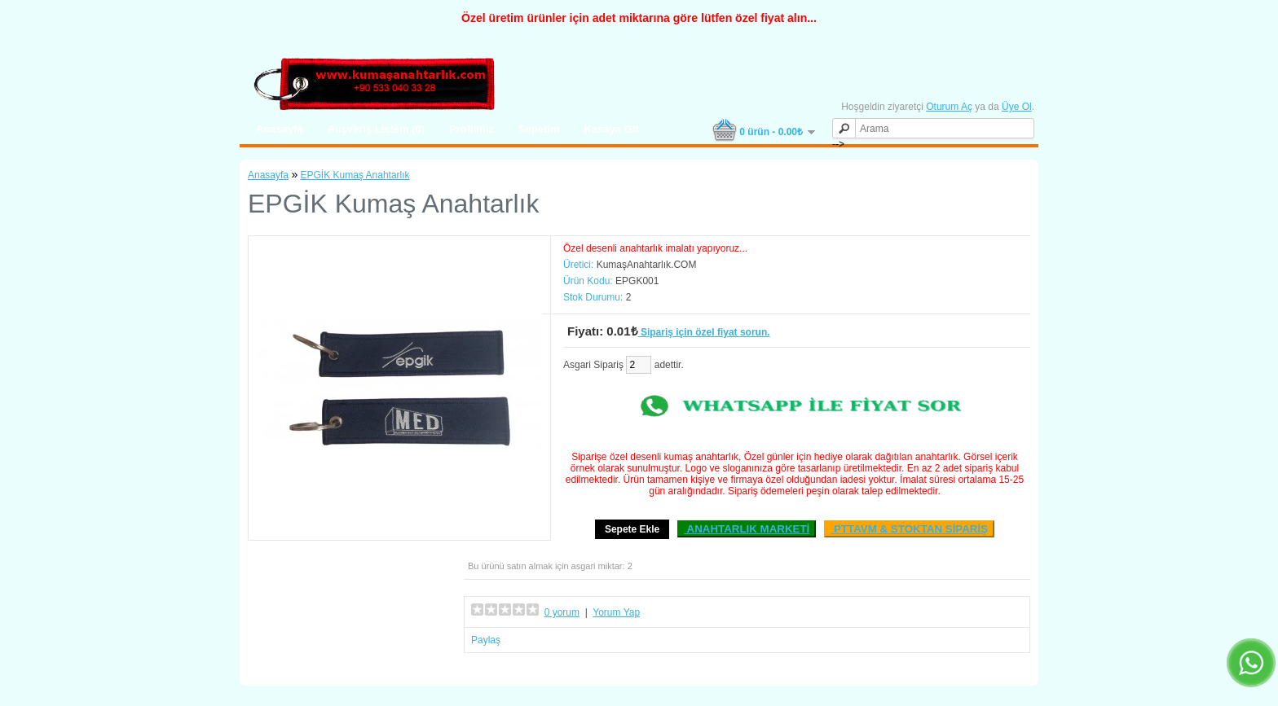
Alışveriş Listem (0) (376, 129)
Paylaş (485, 640)
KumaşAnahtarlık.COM (647, 264)
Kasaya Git (611, 129)
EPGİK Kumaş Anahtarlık (355, 175)
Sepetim (539, 129)
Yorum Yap (616, 612)
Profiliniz (471, 129)
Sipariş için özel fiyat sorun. (704, 332)
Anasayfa (279, 129)
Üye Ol (1017, 106)
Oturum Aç (949, 106)
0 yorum (562, 612)
